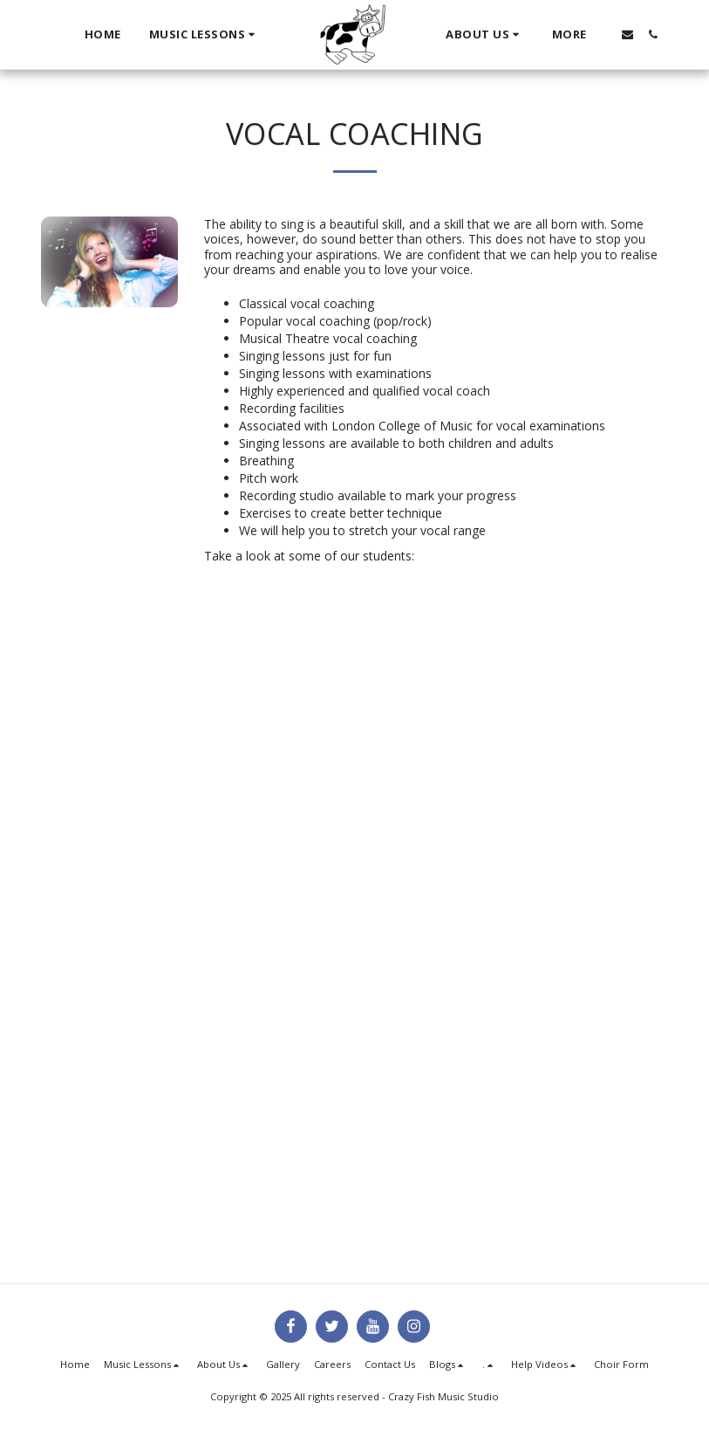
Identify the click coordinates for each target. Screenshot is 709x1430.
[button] (204, 35)
